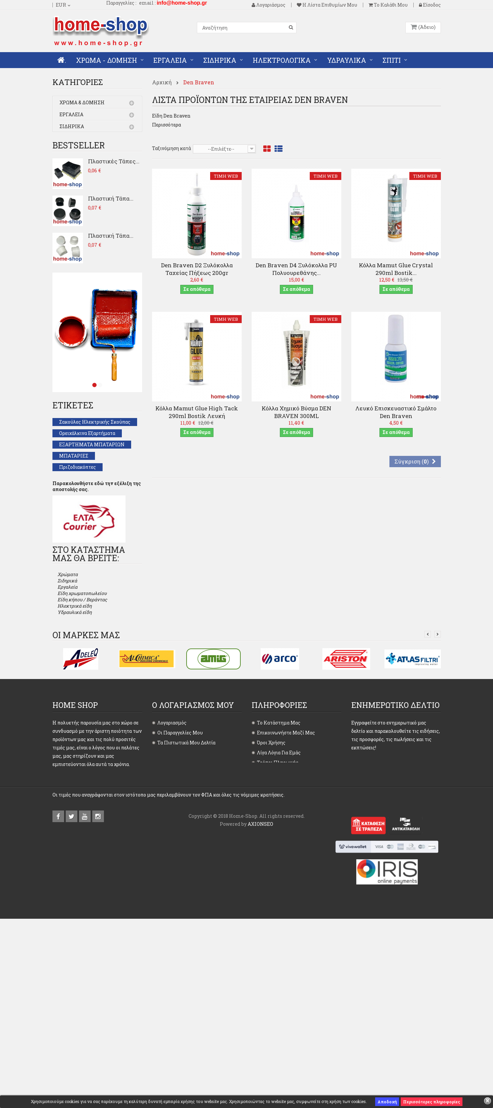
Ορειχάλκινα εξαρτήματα (87, 470)
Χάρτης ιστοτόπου (277, 940)
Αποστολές (269, 920)
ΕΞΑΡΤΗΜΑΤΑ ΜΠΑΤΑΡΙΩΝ (91, 481)
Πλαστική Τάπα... (110, 235)
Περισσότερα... (68, 950)
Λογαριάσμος (269, 5)
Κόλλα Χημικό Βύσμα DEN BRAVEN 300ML (296, 412)
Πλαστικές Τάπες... (113, 198)
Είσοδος (430, 5)
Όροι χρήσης (271, 881)
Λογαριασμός (172, 861)
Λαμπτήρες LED (77, 560)
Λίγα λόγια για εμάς (279, 891)
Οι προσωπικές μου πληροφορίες (195, 900)
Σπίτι (66, 163)
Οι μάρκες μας (86, 773)
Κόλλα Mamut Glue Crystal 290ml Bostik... (396, 269)
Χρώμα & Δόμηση (82, 103)
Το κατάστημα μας (278, 861)
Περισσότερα (166, 125)
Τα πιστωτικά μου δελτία (186, 881)
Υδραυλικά (72, 151)
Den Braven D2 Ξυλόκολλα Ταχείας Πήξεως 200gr (197, 269)
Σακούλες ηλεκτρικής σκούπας (94, 459)
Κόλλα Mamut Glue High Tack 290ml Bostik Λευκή (196, 412)
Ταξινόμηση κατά (171, 148)
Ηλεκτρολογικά (80, 139)
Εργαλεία (71, 115)
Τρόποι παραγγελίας (279, 910)
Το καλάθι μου (388, 5)
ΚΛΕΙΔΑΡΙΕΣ (74, 549)
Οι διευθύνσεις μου (180, 891)
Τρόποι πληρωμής (277, 900)
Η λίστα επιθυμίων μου (327, 5)
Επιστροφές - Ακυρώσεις (284, 930)
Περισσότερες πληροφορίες (431, 1101)
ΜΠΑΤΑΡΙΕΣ (73, 493)
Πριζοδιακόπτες (77, 504)
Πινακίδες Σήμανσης (82, 515)
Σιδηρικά (71, 127)
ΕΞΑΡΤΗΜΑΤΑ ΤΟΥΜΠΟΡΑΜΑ (94, 538)
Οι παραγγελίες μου (180, 871)
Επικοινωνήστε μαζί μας (286, 871)
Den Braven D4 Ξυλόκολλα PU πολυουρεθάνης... (296, 269)
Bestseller (78, 182)
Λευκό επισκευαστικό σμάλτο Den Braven (396, 412)
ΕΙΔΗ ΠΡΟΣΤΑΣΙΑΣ (81, 527)
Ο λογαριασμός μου (193, 843)
